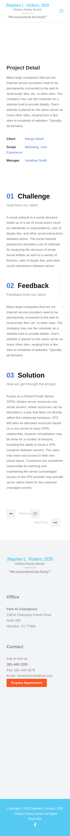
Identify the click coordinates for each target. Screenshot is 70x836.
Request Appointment (26, 682)
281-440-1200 (17, 664)
